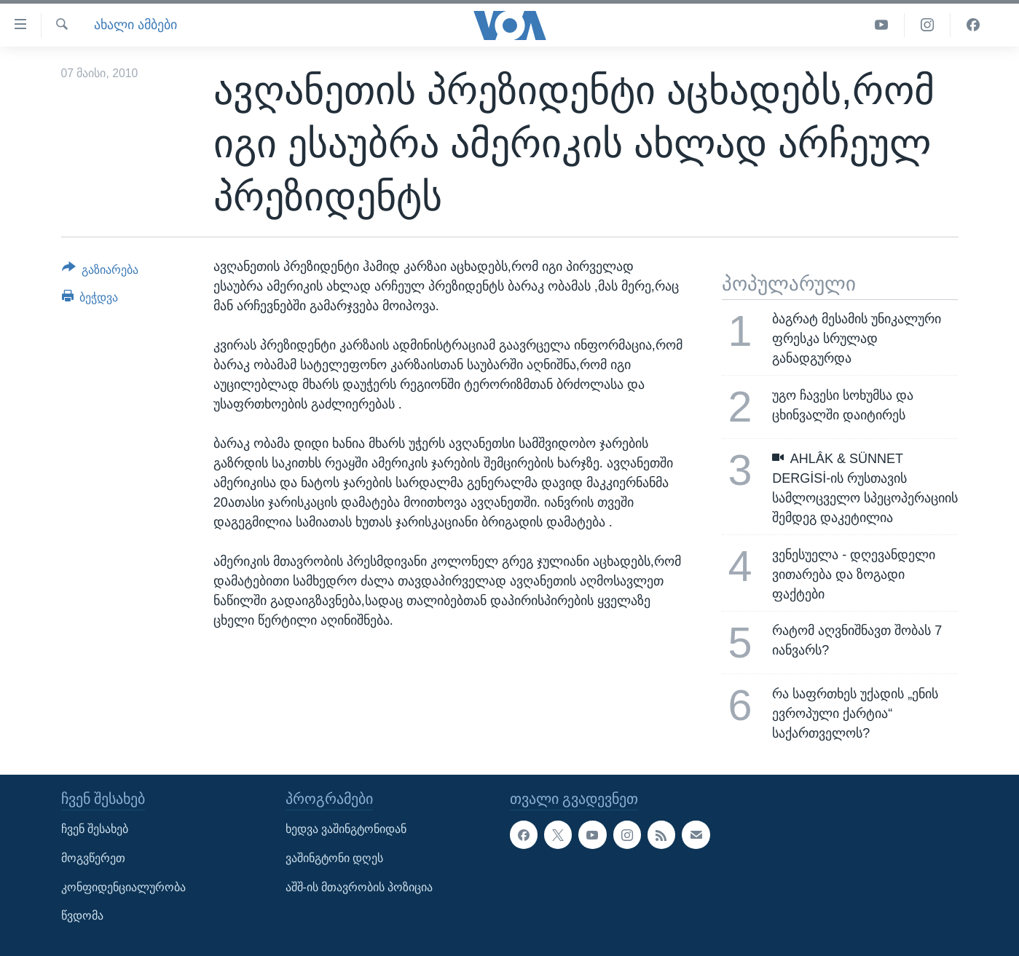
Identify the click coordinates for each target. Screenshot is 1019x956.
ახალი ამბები (135, 24)
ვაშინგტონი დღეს (334, 858)
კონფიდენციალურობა (123, 886)
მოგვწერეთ (93, 858)
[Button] (100, 272)
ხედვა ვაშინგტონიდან (346, 829)
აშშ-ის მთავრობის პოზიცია (359, 886)
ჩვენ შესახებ (94, 829)
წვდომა (82, 915)
